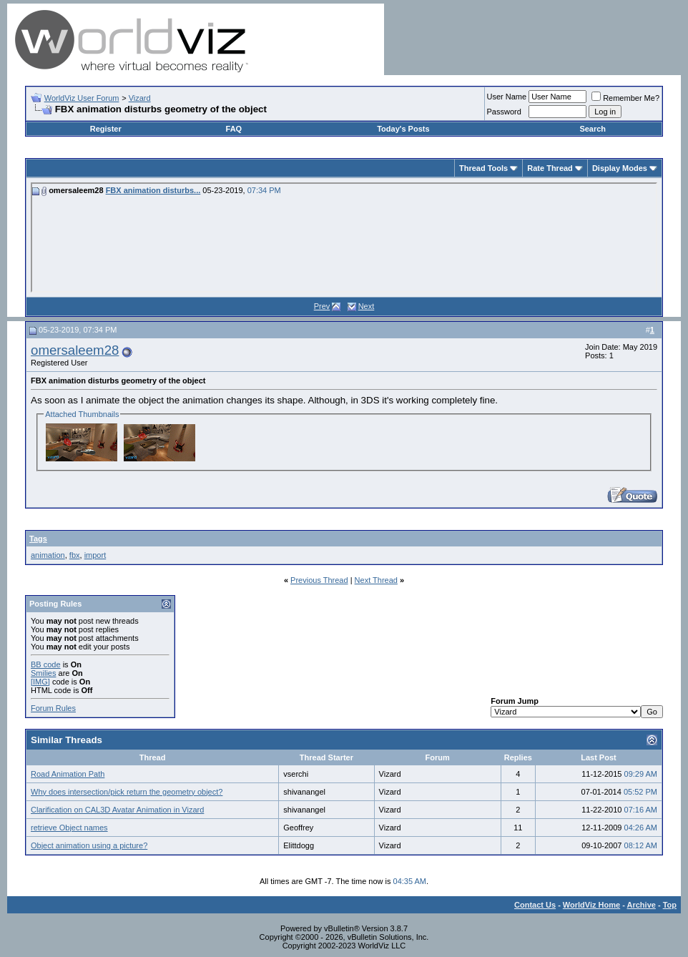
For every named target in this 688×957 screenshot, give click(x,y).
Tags (38, 538)
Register (106, 128)
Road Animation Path (67, 774)
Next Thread (376, 580)
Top (670, 904)
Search (592, 128)
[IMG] (40, 681)
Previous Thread (319, 580)
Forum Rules (53, 708)
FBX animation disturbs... (153, 190)
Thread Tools (483, 168)
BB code (46, 664)
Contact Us (535, 904)
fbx (74, 555)
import (95, 555)
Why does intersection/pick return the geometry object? (126, 791)
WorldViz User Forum (81, 98)
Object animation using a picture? (89, 845)
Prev (322, 306)
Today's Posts (403, 128)
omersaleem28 (75, 350)
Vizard (140, 98)
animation (48, 555)
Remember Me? (625, 98)
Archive (641, 904)
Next (366, 306)
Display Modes (619, 168)
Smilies (43, 673)
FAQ (234, 128)
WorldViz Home (591, 904)
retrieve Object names (69, 827)
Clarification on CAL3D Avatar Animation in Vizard (117, 809)
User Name (507, 96)
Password (504, 111)
